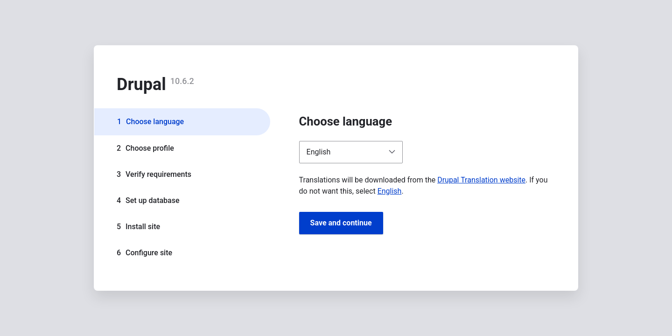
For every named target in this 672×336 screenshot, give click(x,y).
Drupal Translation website (481, 179)
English (390, 191)
